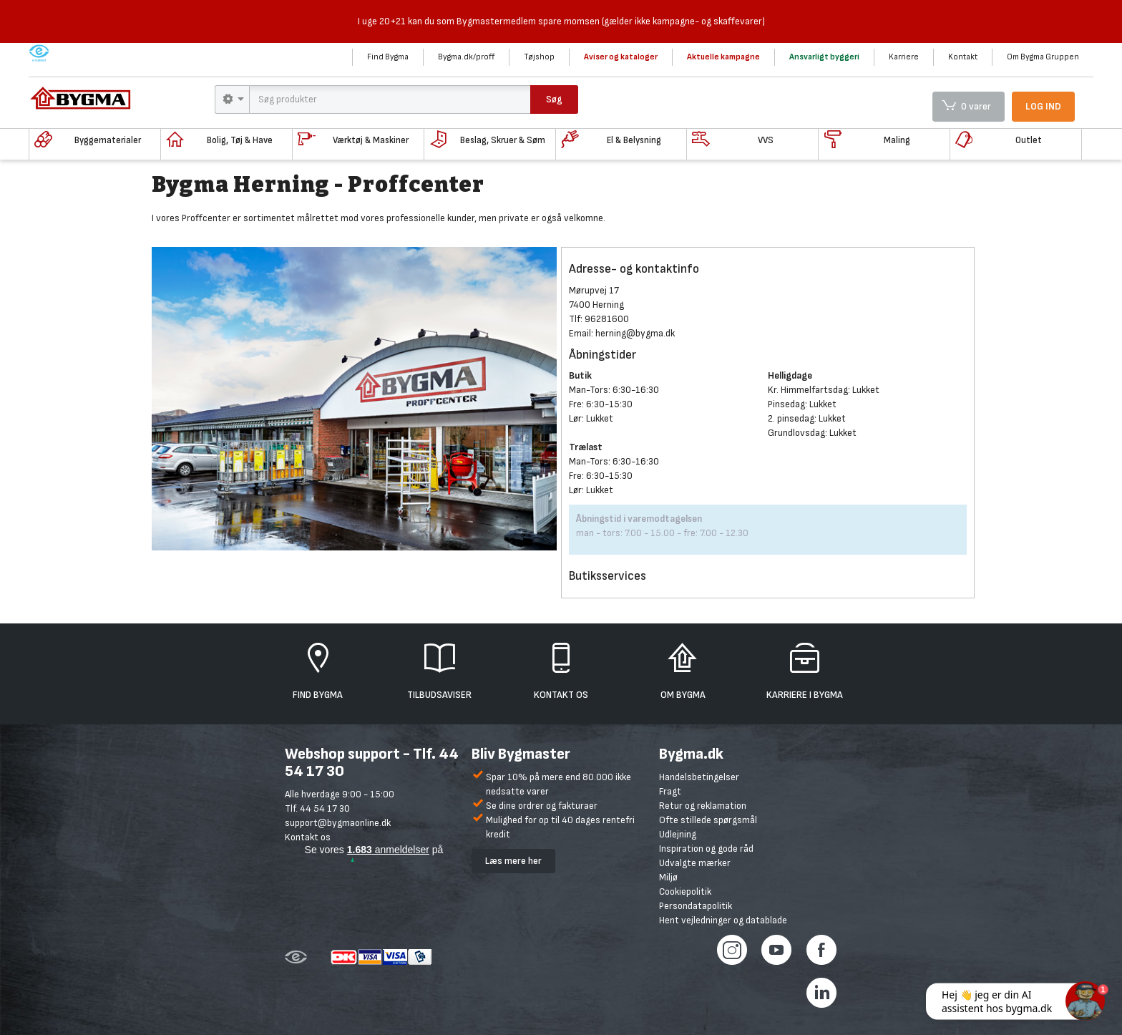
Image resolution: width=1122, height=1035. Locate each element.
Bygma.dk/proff (466, 57)
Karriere (904, 57)
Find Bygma (388, 57)
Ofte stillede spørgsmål (708, 820)
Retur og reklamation (702, 806)
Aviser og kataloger (621, 57)
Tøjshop (539, 57)
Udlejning (677, 834)
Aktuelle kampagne (723, 57)
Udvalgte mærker (695, 863)
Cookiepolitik (685, 891)
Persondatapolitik (695, 906)
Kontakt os (308, 837)
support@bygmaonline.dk (338, 823)
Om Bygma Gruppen (1043, 57)
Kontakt (962, 57)
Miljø (668, 877)
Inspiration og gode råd (706, 848)
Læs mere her (513, 861)
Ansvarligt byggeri (824, 57)
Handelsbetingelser (699, 777)
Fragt (670, 791)
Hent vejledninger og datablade (723, 920)
